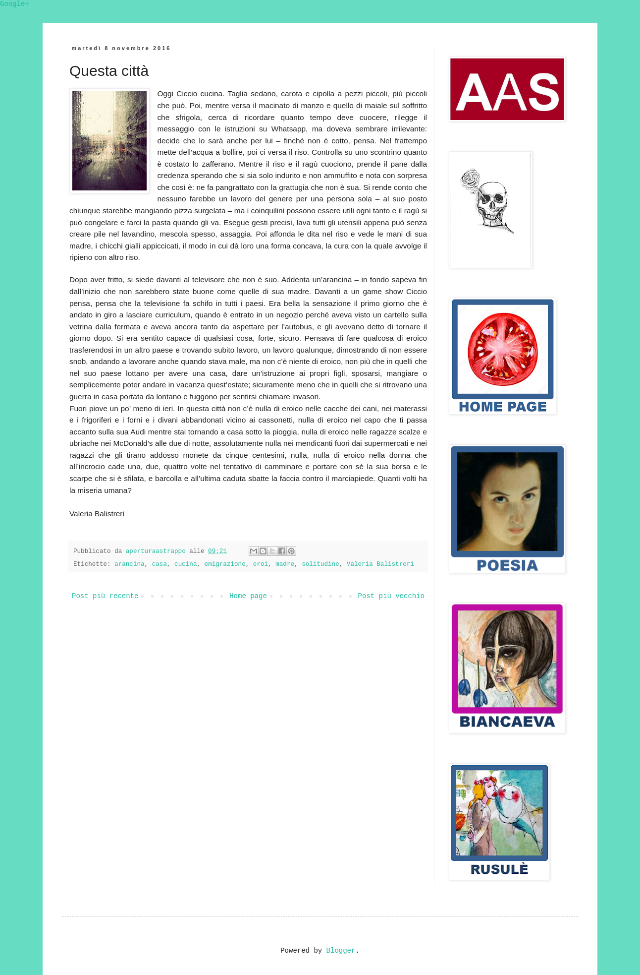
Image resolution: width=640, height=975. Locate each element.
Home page (248, 596)
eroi (260, 564)
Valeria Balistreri (380, 564)
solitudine (320, 564)
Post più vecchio (391, 596)
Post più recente (105, 596)
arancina (129, 564)
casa (159, 564)
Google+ (14, 4)
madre (284, 564)
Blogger (341, 951)
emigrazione (225, 564)
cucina (185, 564)
